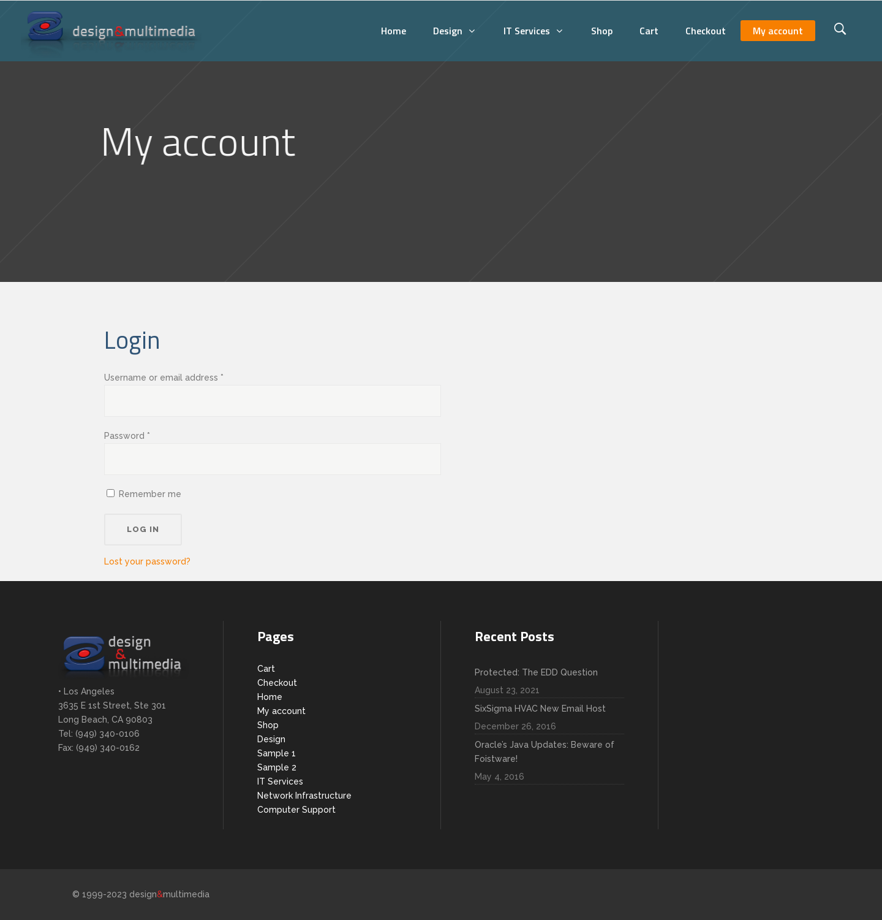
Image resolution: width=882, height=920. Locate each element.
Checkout (277, 683)
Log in (143, 529)
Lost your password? (147, 561)
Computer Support (296, 810)
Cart (266, 669)
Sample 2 (276, 767)
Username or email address (164, 377)
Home (269, 697)
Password (127, 436)
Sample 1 (276, 753)
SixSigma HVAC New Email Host (540, 708)
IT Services (280, 781)
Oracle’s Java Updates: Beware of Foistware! (544, 752)
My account (281, 711)
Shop (268, 725)
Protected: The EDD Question (536, 672)
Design (271, 739)
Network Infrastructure (304, 795)
